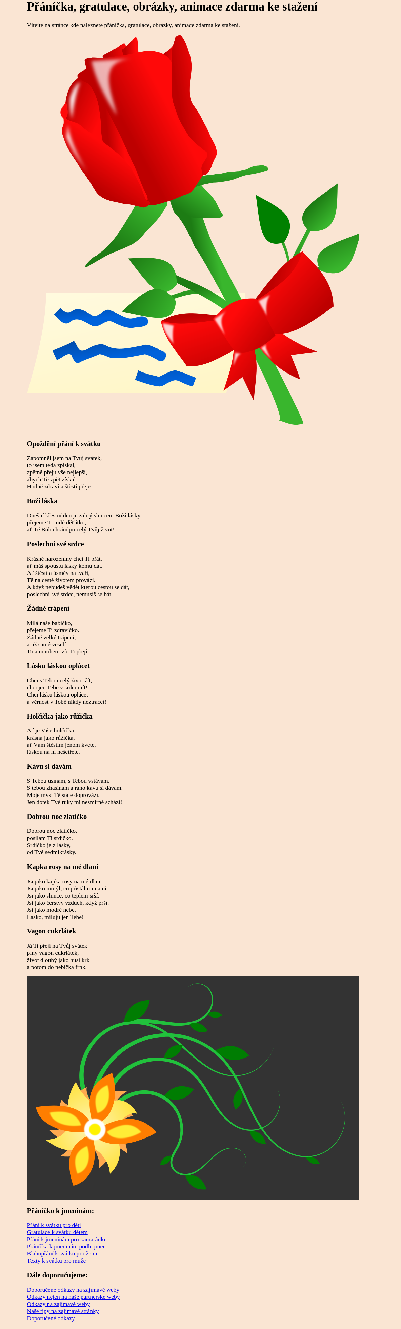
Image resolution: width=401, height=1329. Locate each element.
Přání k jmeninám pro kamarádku (67, 1239)
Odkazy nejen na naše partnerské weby (73, 1296)
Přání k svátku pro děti (54, 1225)
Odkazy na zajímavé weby (58, 1304)
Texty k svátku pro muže (56, 1260)
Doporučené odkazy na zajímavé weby (73, 1289)
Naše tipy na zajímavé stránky (63, 1311)
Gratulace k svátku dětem (57, 1232)
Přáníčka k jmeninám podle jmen (66, 1246)
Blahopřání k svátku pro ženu (62, 1253)
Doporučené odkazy (51, 1318)
